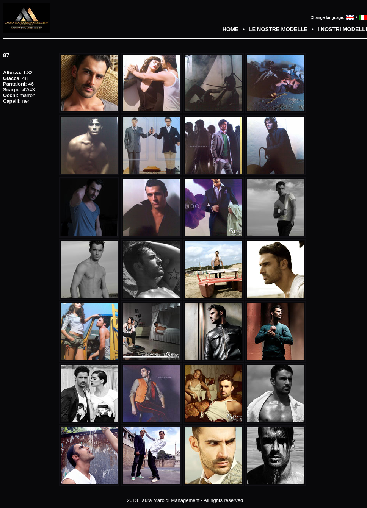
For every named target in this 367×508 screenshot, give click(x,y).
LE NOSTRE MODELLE (278, 29)
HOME (231, 29)
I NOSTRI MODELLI (342, 29)
